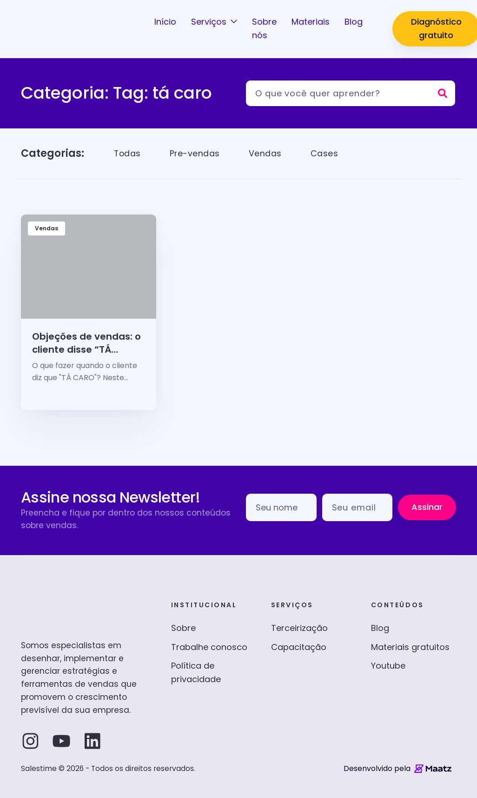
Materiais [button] (311, 21)
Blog (380, 628)
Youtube (388, 665)
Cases (326, 153)
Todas (128, 153)
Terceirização (299, 628)
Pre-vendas (196, 153)
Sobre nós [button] (264, 28)
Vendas (266, 153)
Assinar (427, 507)
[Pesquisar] (350, 93)
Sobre (183, 628)
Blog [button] (353, 21)
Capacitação (298, 647)
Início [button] (165, 21)
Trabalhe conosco (209, 647)
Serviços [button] (210, 21)
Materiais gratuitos (410, 647)
